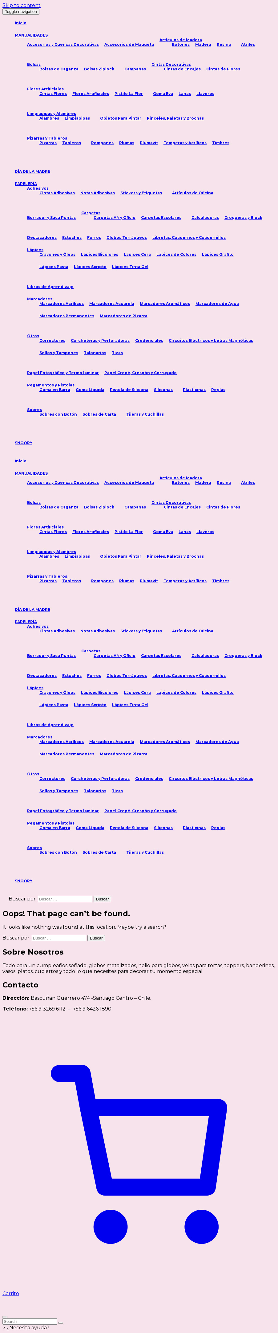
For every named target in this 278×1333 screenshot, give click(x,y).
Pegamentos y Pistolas (51, 385)
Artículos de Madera (180, 40)
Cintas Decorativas (171, 64)
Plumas (126, 142)
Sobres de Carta (99, 414)
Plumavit (149, 142)
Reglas (218, 389)
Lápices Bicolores (99, 254)
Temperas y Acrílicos (185, 142)
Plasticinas (194, 389)
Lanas (185, 93)
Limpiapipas (77, 118)
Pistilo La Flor (129, 93)
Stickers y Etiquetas (141, 193)
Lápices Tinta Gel (130, 266)
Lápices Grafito (218, 254)
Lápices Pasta (53, 266)
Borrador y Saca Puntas (51, 217)
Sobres (34, 409)
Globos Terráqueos (127, 237)
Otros (33, 336)
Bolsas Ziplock (99, 69)
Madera (203, 44)
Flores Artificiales (45, 89)
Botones (181, 44)
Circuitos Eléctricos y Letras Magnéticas (211, 340)
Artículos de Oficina (192, 193)
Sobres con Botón (58, 414)
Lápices (35, 249)
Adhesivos (38, 188)
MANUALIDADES (31, 35)
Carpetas (90, 213)
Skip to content (21, 5)
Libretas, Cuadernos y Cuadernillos (189, 237)
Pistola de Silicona (129, 389)
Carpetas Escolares (161, 217)
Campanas (135, 69)
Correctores (52, 340)
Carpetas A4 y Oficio (114, 217)
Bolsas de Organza (59, 69)
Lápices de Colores (176, 254)
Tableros (71, 142)
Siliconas (163, 389)
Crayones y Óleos (57, 254)
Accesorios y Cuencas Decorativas (63, 44)
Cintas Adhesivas (57, 193)
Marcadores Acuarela (111, 303)
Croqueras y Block (243, 217)
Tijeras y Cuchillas (145, 414)
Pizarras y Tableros (47, 138)
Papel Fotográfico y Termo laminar (63, 372)
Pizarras (48, 142)
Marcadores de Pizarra (123, 316)
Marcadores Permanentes (66, 316)
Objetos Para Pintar (120, 118)
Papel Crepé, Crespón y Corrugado (140, 372)
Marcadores (39, 299)
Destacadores (42, 237)
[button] (25, 1328)
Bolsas (34, 64)
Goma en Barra (54, 389)
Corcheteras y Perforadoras (100, 340)
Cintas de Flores (223, 69)
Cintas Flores (53, 93)
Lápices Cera (137, 254)
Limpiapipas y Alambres (51, 113)
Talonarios (95, 352)
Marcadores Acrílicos (61, 303)
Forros (94, 237)
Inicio (20, 23)
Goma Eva (163, 93)
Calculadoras (205, 217)
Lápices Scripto (90, 266)
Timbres (220, 142)
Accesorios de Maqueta (129, 44)
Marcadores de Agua (217, 303)
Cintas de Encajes (182, 69)
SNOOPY (23, 443)
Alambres (49, 118)
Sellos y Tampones (58, 352)
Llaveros (205, 93)
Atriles (248, 44)
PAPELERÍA (26, 183)
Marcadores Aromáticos (165, 303)
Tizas (117, 352)
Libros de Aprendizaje (50, 286)
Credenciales (149, 340)
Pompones (102, 142)
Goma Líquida (90, 389)
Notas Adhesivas (97, 193)
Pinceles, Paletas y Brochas (175, 118)
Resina (224, 44)
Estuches (72, 237)
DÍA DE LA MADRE (32, 171)
